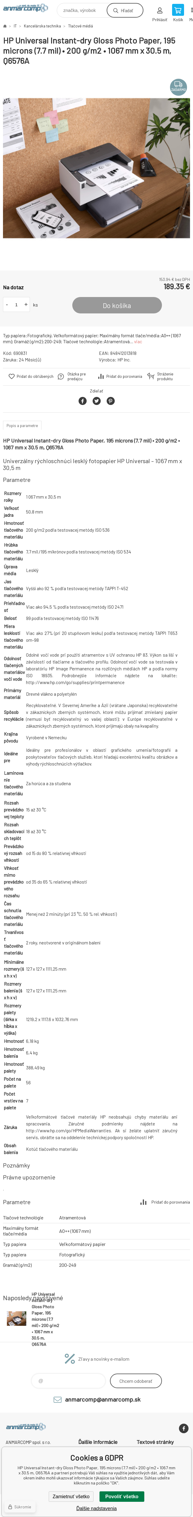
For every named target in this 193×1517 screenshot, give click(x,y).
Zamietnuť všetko (71, 1496)
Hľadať (127, 10)
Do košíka (117, 305)
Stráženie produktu (165, 376)
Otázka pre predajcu (77, 376)
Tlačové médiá (80, 26)
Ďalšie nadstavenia (96, 1508)
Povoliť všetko (122, 1496)
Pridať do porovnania (124, 376)
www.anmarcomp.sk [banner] (29, 9)
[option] (96, 168)
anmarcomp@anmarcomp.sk (102, 1399)
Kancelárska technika (42, 26)
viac (138, 341)
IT (15, 26)
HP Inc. (124, 359)
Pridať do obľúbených (35, 376)
